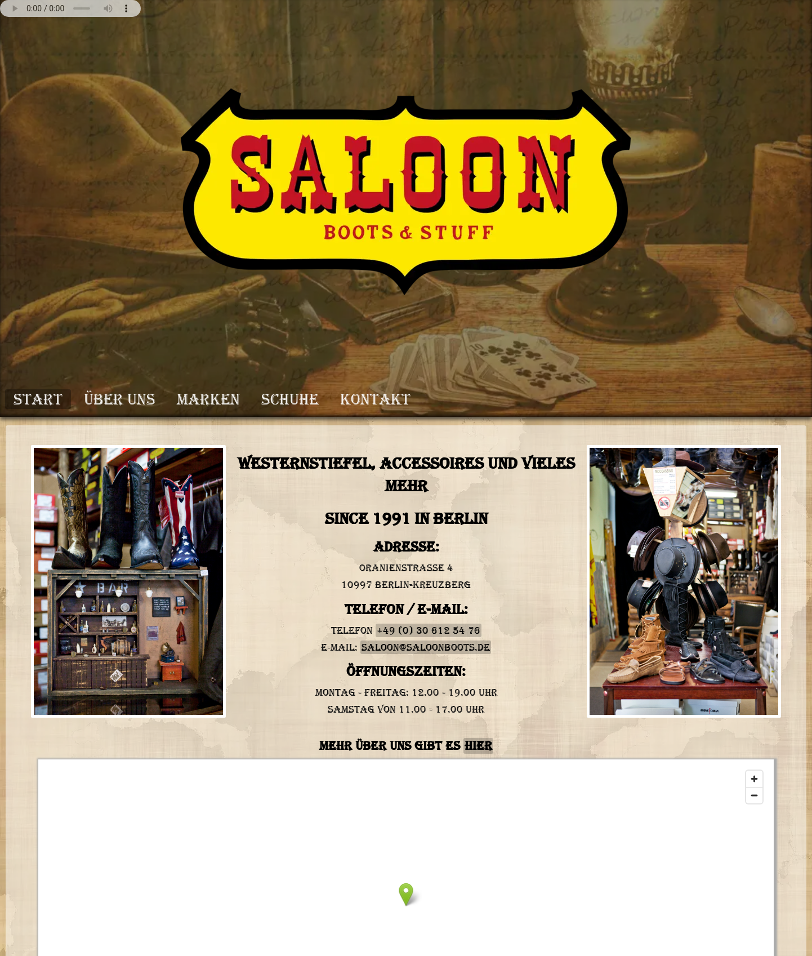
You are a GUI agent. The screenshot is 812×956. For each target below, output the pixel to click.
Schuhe (290, 399)
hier (478, 746)
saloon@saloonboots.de (426, 647)
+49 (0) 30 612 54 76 (428, 630)
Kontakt (375, 399)
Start (38, 399)
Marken (208, 399)
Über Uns (119, 399)
